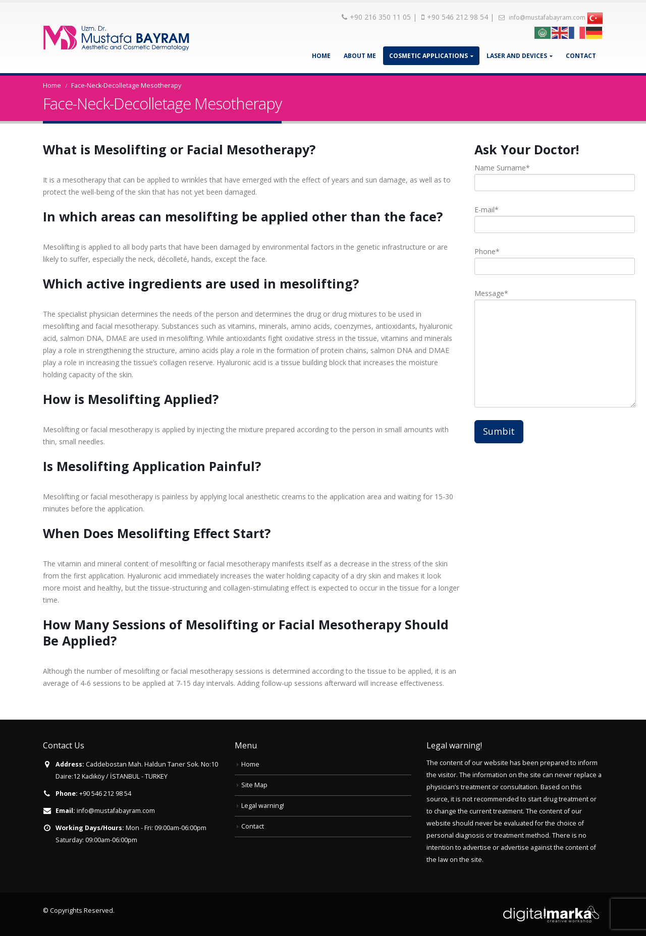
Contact (581, 55)
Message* (538, 323)
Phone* (538, 258)
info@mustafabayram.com (542, 17)
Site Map (254, 785)
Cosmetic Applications (428, 55)
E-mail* (538, 216)
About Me (360, 55)
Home (321, 55)
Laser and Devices (517, 55)
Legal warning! (262, 805)
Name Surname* (538, 175)
